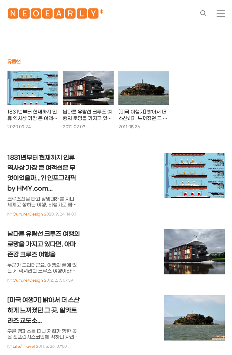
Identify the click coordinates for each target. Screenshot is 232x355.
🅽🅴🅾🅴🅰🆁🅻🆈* (55, 15)
